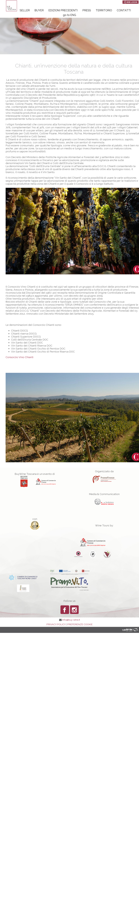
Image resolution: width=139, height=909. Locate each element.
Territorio (104, 10)
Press (86, 10)
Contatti (124, 10)
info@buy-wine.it (71, 619)
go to (69, 15)
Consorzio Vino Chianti (19, 357)
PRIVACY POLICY (56, 624)
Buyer (39, 10)
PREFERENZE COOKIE (80, 624)
